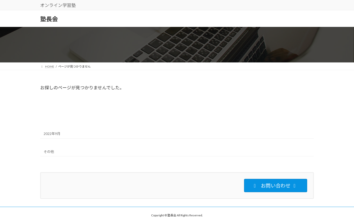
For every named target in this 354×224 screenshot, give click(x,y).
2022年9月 (52, 133)
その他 (49, 151)
